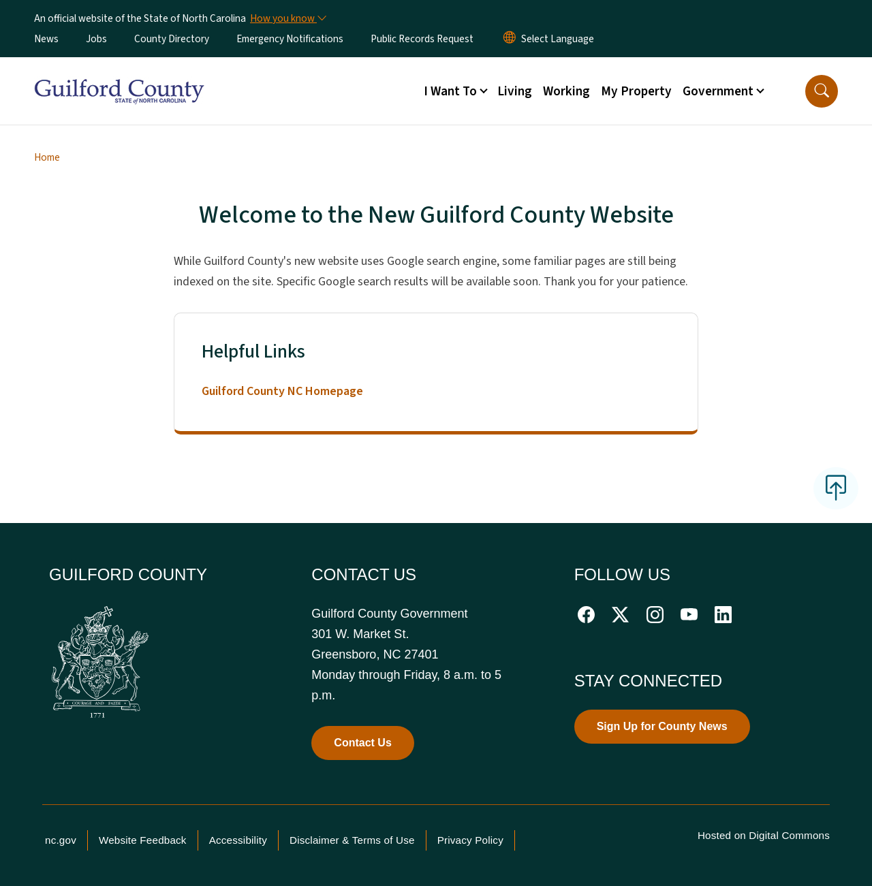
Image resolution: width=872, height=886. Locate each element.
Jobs (96, 38)
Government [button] (718, 91)
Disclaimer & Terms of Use (352, 840)
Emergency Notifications (289, 38)
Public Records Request (422, 38)
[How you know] (287, 18)
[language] (557, 39)
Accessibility (238, 840)
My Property (636, 91)
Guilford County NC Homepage (282, 391)
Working (566, 91)
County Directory (171, 38)
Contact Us (362, 742)
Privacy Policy (470, 840)
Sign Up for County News (662, 726)
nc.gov (60, 840)
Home (47, 157)
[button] (821, 91)
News (46, 38)
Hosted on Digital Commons (764, 835)
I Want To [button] (450, 91)
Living (514, 91)
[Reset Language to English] (509, 39)
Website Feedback (143, 840)
